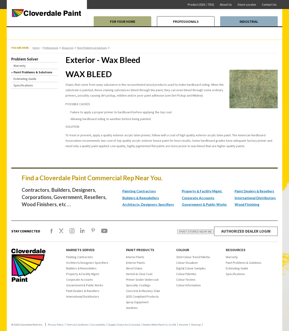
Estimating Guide (237, 268)
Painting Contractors (139, 191)
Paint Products (140, 250)
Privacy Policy (56, 324)
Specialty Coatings (138, 285)
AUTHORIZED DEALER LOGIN (245, 231)
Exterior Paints (135, 263)
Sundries (132, 308)
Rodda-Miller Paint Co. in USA (159, 324)
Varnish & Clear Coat (139, 274)
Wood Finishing (247, 204)
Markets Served (80, 250)
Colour (182, 250)
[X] (61, 233)
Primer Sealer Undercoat (142, 280)
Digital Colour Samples (191, 268)
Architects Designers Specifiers (87, 263)
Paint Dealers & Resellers (254, 191)
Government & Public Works (204, 204)
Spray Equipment (137, 302)
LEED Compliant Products (142, 296)
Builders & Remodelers (81, 268)
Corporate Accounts (198, 198)
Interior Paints (135, 257)
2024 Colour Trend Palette (193, 257)
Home (36, 47)
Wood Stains (134, 268)
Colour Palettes (186, 274)
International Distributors (255, 198)
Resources (67, 47)
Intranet (183, 324)
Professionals (50, 47)
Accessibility (98, 324)
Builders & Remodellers (140, 198)
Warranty (232, 257)
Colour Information (188, 285)
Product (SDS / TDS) (201, 4)
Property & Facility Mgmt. (202, 191)
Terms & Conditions (77, 324)
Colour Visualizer (187, 263)
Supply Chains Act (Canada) (124, 324)
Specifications (235, 274)
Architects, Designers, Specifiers (148, 204)
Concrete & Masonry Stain (143, 291)
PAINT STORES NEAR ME (194, 231)
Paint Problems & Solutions (92, 47)
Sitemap (196, 324)
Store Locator (247, 4)
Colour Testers (186, 280)
